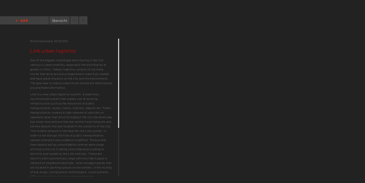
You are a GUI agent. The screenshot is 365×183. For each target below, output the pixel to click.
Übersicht (59, 21)
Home (22, 21)
